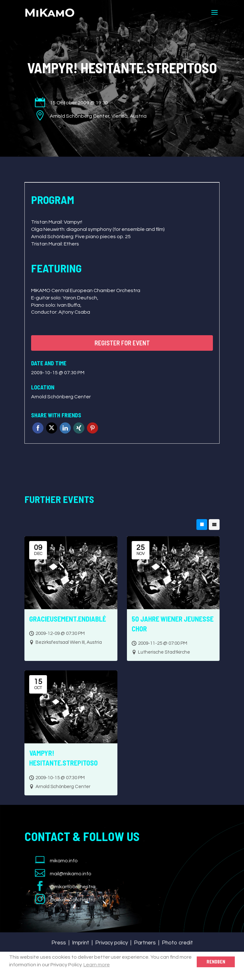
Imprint (80, 943)
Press (58, 943)
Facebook (37, 428)
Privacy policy (111, 943)
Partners (145, 943)
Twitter (51, 428)
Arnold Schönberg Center (61, 396)
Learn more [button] (96, 964)
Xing (78, 428)
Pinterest (92, 428)
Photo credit (177, 943)
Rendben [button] (216, 961)
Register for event (122, 343)
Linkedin (65, 428)
